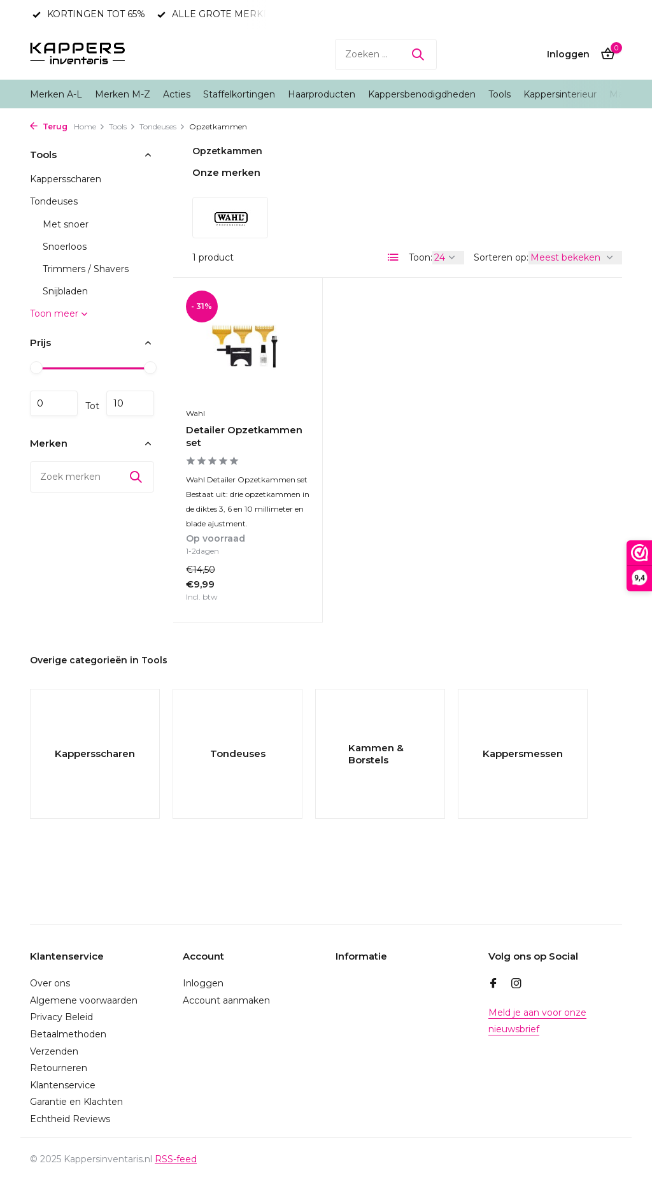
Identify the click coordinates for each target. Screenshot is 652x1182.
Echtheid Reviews (70, 1119)
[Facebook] (493, 984)
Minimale (54, 403)
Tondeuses (162, 126)
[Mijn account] (568, 54)
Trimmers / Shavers (86, 269)
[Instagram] (516, 984)
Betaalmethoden (68, 1034)
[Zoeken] (386, 54)
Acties (176, 94)
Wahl (195, 413)
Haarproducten (321, 94)
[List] (393, 257)
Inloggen (203, 983)
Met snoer (66, 224)
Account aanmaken (226, 1000)
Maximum (130, 403)
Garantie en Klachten (76, 1101)
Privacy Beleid (61, 1017)
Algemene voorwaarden (84, 1000)
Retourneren (58, 1068)
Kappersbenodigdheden (422, 94)
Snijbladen (65, 291)
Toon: (420, 257)
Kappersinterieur (560, 94)
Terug (48, 126)
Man (619, 94)
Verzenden (54, 1051)
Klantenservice (63, 1085)
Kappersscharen (65, 179)
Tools (499, 94)
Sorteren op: (501, 257)
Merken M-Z (122, 94)
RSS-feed (176, 1159)
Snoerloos (65, 246)
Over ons (50, 983)
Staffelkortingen (239, 94)
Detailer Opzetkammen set (244, 436)
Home (89, 126)
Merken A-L (56, 94)
